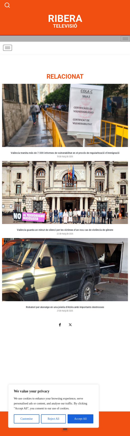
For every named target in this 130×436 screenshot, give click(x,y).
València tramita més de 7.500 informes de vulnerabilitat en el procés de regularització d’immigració (65, 153)
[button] (65, 428)
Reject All (53, 418)
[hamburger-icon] (125, 39)
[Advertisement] (65, 371)
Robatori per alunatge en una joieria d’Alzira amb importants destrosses (65, 307)
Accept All (80, 418)
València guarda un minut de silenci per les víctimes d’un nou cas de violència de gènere (65, 230)
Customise (26, 418)
